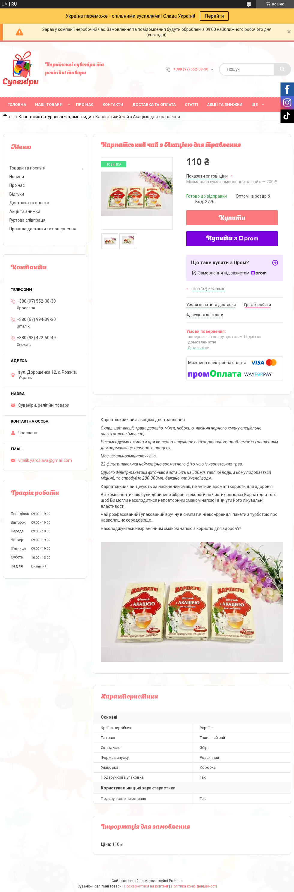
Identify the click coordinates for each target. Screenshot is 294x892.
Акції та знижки (224, 104)
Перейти (214, 16)
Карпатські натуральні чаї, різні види (55, 116)
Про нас (85, 104)
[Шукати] (282, 69)
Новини (16, 176)
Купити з (232, 239)
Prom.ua (176, 881)
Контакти (113, 104)
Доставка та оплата (154, 104)
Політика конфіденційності (194, 886)
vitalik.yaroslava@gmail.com (45, 460)
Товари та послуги (27, 168)
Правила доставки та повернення (42, 228)
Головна (17, 104)
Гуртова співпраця (27, 220)
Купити (232, 218)
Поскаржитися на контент (146, 886)
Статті (191, 104)
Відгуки (16, 194)
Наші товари (49, 104)
